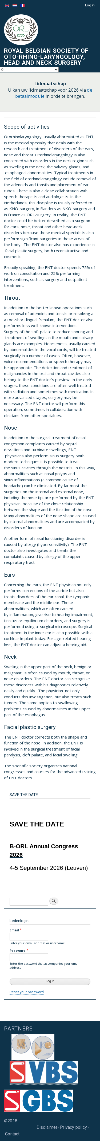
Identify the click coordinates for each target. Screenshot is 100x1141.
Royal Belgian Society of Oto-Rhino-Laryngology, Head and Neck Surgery (46, 56)
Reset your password (27, 991)
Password (18, 950)
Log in (90, 5)
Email (14, 930)
